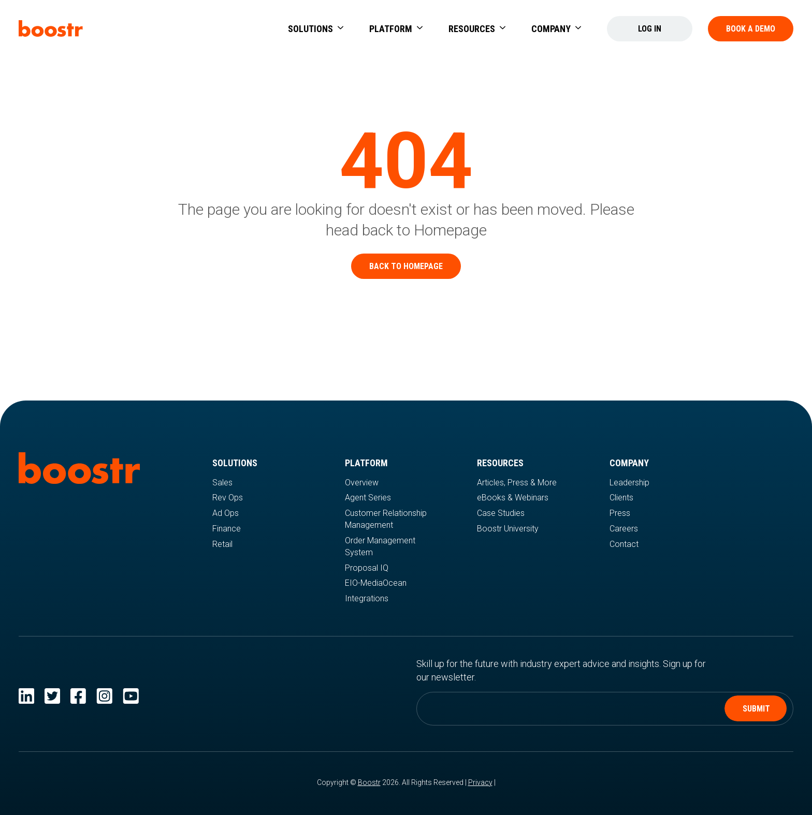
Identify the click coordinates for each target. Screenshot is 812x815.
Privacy (480, 782)
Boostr (369, 782)
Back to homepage (406, 266)
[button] (316, 29)
